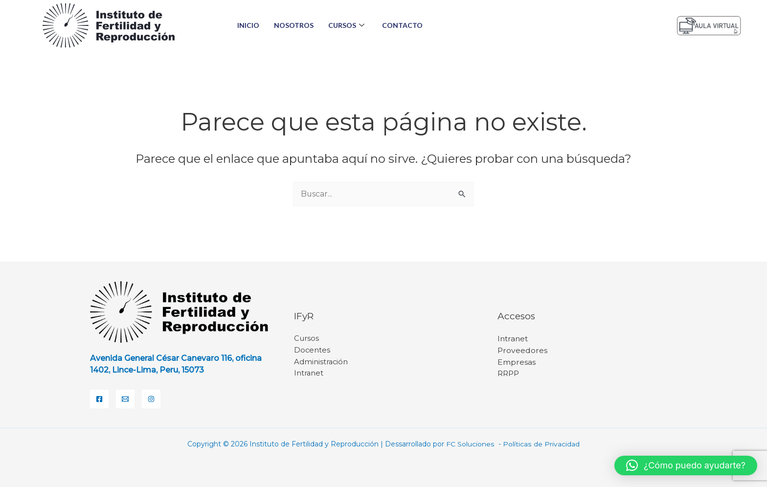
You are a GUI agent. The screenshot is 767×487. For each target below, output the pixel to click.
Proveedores (522, 350)
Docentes (312, 350)
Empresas (516, 362)
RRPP (509, 373)
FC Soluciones (471, 444)
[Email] (125, 399)
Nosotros (294, 25)
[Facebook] (99, 399)
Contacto (402, 25)
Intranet (309, 373)
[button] (685, 465)
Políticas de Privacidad (541, 444)
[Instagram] (151, 399)
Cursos (346, 25)
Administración (321, 362)
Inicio (248, 25)
